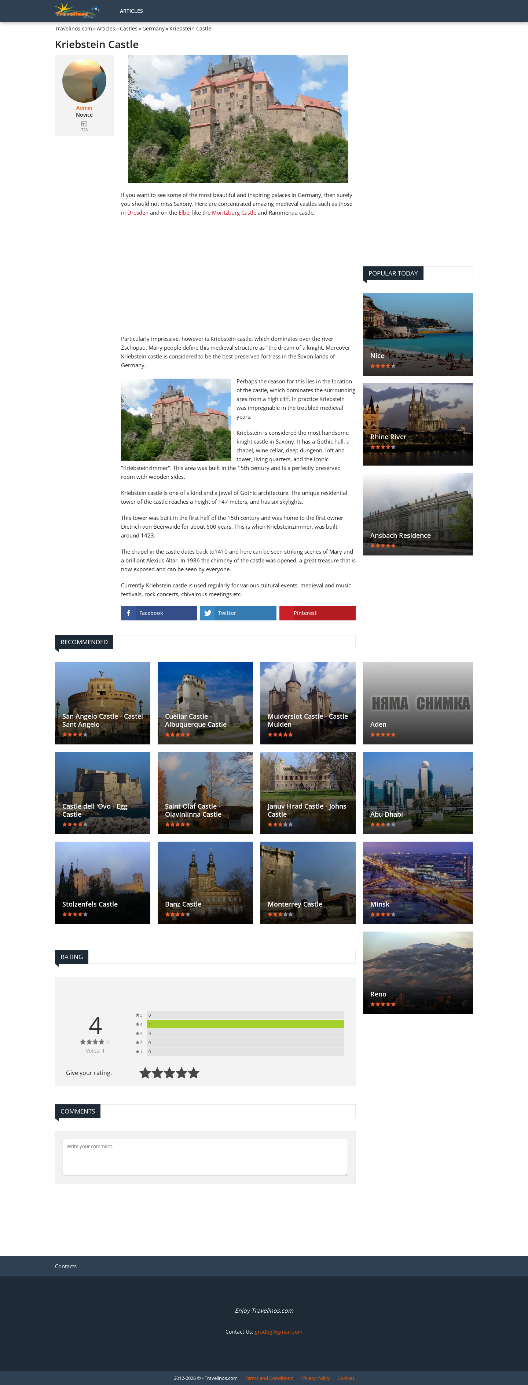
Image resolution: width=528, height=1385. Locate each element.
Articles (131, 10)
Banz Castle (183, 904)
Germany (153, 29)
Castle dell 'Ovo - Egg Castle (95, 810)
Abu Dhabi (386, 814)
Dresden (137, 212)
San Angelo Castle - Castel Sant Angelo (102, 720)
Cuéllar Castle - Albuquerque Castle (196, 720)
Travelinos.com (73, 29)
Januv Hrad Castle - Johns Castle (307, 810)
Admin (84, 107)
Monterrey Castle (295, 904)
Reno (378, 994)
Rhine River (388, 437)
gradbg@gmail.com (278, 1331)
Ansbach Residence (400, 535)
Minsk (379, 904)
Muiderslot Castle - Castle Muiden (308, 720)
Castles (129, 29)
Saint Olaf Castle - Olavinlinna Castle (193, 810)
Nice (377, 355)
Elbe (184, 212)
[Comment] (205, 1157)
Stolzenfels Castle (90, 904)
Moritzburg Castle (234, 212)
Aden (378, 724)
